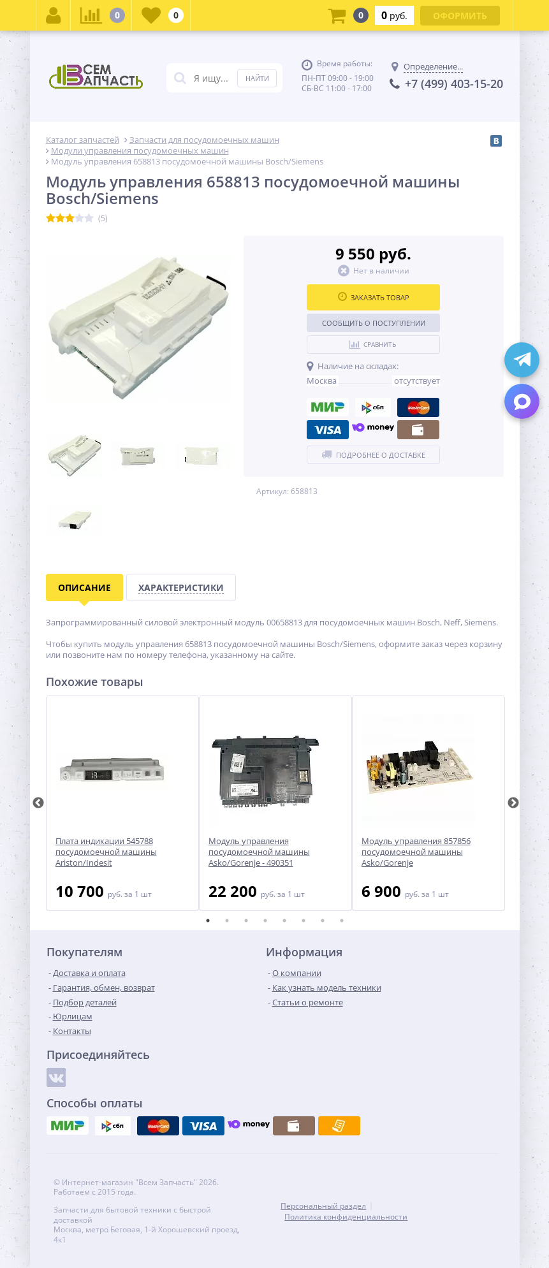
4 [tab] (265, 920)
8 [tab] (341, 920)
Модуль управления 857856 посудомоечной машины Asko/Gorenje (416, 852)
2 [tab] (227, 920)
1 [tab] (207, 920)
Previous (38, 803)
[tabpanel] (122, 803)
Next (513, 803)
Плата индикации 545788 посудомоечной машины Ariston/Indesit (106, 852)
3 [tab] (246, 920)
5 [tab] (284, 920)
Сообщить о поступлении (373, 323)
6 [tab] (303, 920)
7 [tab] (322, 920)
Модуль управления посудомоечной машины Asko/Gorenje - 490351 (259, 852)
